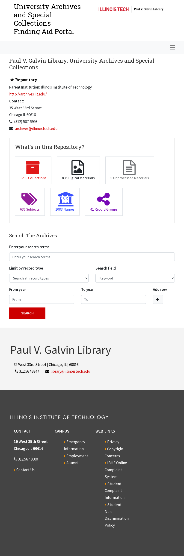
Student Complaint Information (115, 490)
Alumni (72, 462)
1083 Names (64, 202)
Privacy (113, 441)
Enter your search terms (29, 246)
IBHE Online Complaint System (116, 469)
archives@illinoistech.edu (36, 128)
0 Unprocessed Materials (129, 170)
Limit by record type (26, 268)
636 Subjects (30, 202)
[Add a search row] (158, 299)
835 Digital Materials (78, 170)
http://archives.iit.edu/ (28, 94)
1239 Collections (33, 170)
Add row (160, 289)
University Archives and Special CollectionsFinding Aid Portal (47, 19)
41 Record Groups (104, 202)
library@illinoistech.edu (70, 371)
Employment (77, 455)
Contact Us (25, 469)
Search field (105, 268)
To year (87, 289)
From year (17, 289)
